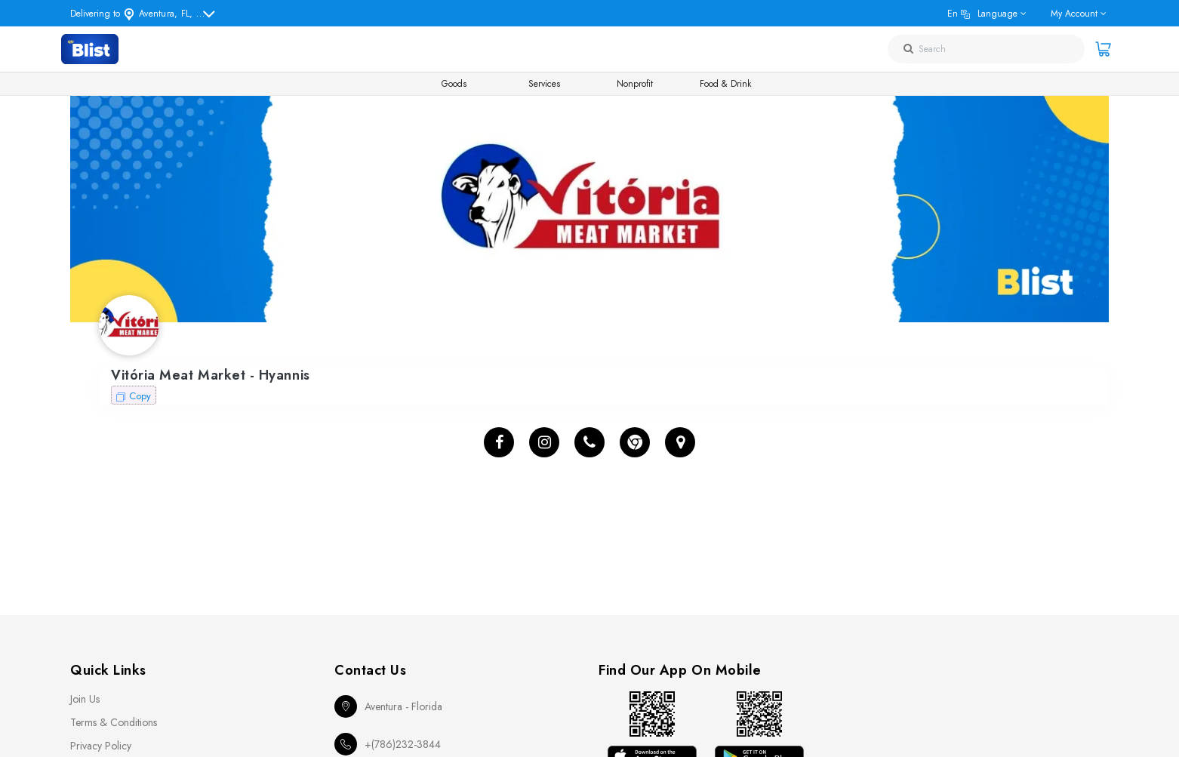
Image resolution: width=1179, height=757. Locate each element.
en (982, 13)
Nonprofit (635, 84)
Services (544, 84)
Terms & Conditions (113, 722)
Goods (454, 84)
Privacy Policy (100, 745)
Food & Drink (725, 84)
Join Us (85, 698)
